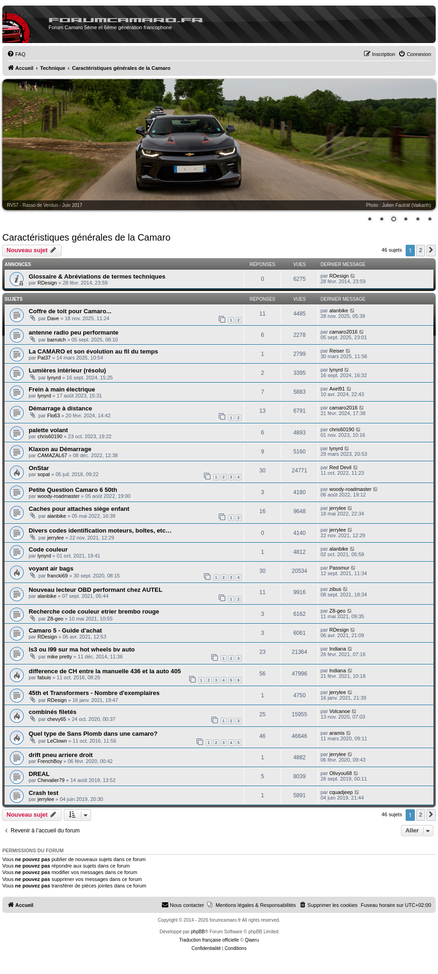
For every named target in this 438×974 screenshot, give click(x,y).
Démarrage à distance (60, 408)
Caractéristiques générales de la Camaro (86, 237)
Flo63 (53, 415)
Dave (53, 318)
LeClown (57, 741)
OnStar (39, 468)
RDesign (47, 282)
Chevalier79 (51, 780)
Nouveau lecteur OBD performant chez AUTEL (95, 589)
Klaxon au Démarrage (60, 449)
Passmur (339, 568)
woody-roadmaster (58, 496)
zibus (335, 589)
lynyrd (54, 377)
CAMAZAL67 (52, 455)
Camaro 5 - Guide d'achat (65, 630)
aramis (337, 733)
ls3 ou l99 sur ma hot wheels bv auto (82, 649)
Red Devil (340, 467)
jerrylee (337, 508)
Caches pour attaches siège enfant (79, 508)
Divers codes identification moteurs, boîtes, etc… (100, 530)
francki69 (57, 575)
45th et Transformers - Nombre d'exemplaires (94, 692)
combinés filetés (52, 711)
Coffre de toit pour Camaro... (70, 311)
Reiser (336, 351)
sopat (43, 474)
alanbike (338, 310)
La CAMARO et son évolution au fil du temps (93, 351)
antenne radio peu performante (73, 332)
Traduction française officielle (209, 940)
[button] (431, 250)
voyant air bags (51, 568)
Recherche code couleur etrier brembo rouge (94, 611)
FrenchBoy (49, 761)
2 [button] (420, 250)
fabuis (44, 677)
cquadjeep (341, 792)
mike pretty (59, 656)
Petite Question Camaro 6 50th (73, 489)
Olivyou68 (340, 773)
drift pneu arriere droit (61, 754)
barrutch (56, 339)
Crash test (44, 792)
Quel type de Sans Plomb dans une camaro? (93, 733)
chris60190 (49, 436)
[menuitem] (16, 54)
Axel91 (337, 388)
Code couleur (48, 549)
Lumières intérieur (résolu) (67, 370)
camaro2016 (343, 332)
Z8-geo (55, 618)
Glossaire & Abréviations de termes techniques (97, 276)
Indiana (337, 648)
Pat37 (44, 357)
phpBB (198, 931)
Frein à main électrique (62, 389)
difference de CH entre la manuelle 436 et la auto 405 (105, 671)
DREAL (39, 773)
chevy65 (56, 719)
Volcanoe (339, 711)
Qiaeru (252, 940)
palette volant (48, 430)
